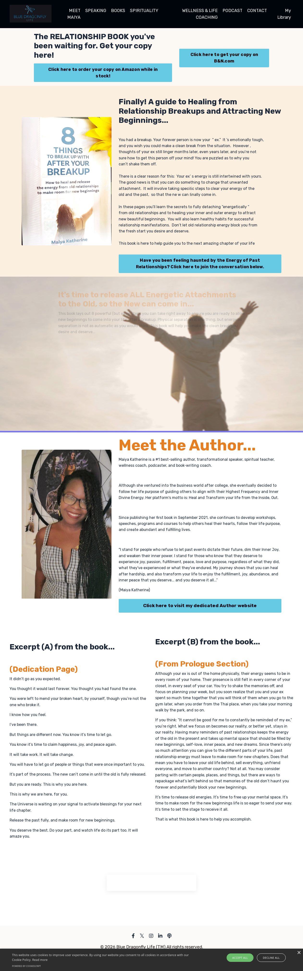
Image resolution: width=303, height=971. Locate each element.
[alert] (151, 960)
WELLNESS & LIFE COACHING (199, 14)
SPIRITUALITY (144, 10)
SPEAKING (95, 10)
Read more (40, 960)
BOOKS (118, 10)
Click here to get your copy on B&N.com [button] (224, 58)
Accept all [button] (241, 957)
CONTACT (257, 10)
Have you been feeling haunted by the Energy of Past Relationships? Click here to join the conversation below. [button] (200, 265)
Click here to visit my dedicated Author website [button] (200, 607)
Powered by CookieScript (26, 966)
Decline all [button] (270, 957)
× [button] (299, 953)
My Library (284, 14)
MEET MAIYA (73, 14)
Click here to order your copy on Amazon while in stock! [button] (103, 73)
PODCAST (232, 10)
